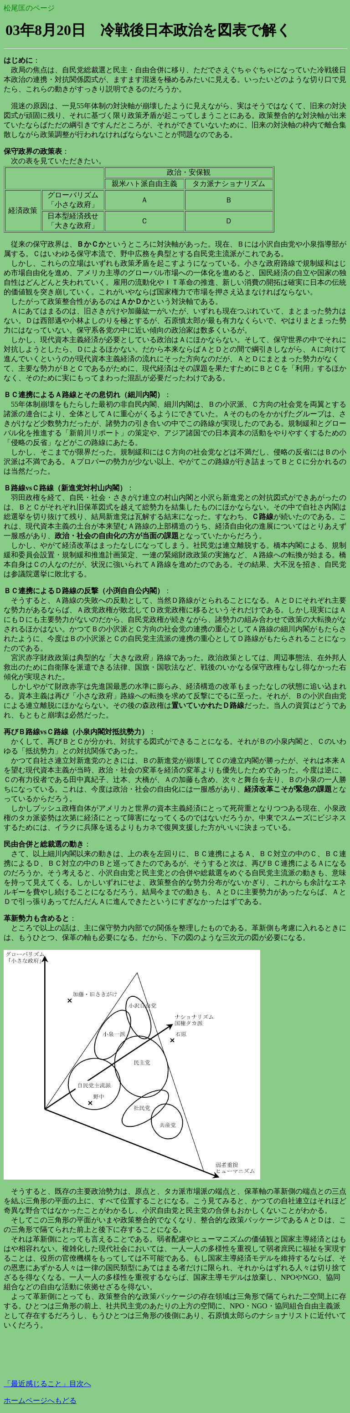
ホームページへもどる (40, 1400)
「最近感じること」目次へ (47, 1384)
